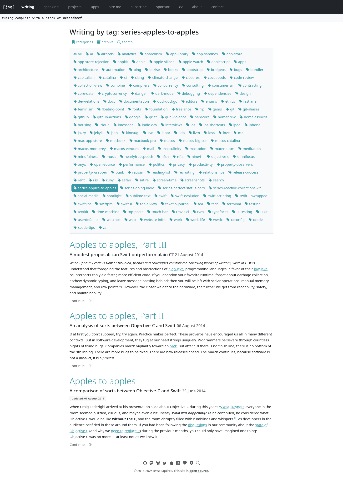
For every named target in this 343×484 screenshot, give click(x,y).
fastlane (248, 101)
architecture (85, 69)
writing (27, 6)
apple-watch (190, 61)
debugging (188, 93)
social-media (86, 195)
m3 (238, 132)
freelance (181, 109)
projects (74, 6)
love (224, 132)
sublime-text (138, 195)
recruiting (184, 172)
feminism (83, 109)
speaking (51, 6)
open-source (102, 164)
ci (123, 77)
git (230, 109)
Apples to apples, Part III (118, 244)
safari (124, 180)
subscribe (139, 6)
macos (167, 140)
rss (93, 180)
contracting (250, 85)
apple (139, 61)
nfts (177, 156)
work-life (195, 219)
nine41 (195, 156)
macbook (116, 140)
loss (209, 132)
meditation (249, 148)
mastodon (196, 148)
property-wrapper (90, 172)
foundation (156, 109)
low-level (261, 268)
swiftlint (82, 203)
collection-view (87, 85)
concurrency (165, 85)
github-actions (107, 117)
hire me (115, 6)
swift (160, 195)
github (81, 117)
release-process (243, 172)
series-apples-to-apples (94, 187)
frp (199, 109)
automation (113, 69)
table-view (146, 203)
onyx (79, 164)
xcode (255, 219)
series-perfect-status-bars (181, 187)
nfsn (163, 156)
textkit (80, 211)
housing (82, 124)
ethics (228, 101)
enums (209, 101)
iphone (252, 124)
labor (163, 132)
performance (132, 164)
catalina (107, 77)
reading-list (158, 172)
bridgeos (216, 69)
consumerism (220, 85)
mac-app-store (87, 140)
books (171, 69)
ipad (235, 124)
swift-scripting (217, 195)
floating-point (110, 109)
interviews (171, 124)
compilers (139, 85)
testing (253, 203)
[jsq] (9, 7)
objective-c (218, 156)
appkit (120, 61)
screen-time (164, 180)
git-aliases (248, 109)
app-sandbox (205, 53)
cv (181, 6)
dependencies (217, 93)
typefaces (218, 211)
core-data (83, 93)
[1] (235, 417)
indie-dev (147, 124)
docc (109, 101)
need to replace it (125, 430)
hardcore (199, 117)
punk (117, 172)
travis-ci (180, 211)
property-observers (235, 164)
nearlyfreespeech (136, 156)
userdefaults (85, 219)
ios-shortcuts (212, 124)
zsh (104, 227)
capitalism (84, 77)
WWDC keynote (232, 406)
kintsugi (130, 132)
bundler (254, 69)
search (125, 42)
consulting (193, 85)
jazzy (79, 132)
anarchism (151, 53)
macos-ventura (124, 148)
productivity (200, 164)
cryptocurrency (112, 93)
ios (190, 124)
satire (142, 180)
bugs (235, 69)
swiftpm (104, 203)
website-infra (153, 219)
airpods (105, 53)
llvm (194, 132)
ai (89, 53)
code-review (241, 77)
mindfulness (85, 156)
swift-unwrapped (251, 195)
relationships (211, 172)
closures (191, 77)
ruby (108, 180)
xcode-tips (84, 227)
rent (79, 180)
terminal (231, 203)
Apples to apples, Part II (117, 315)
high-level (176, 268)
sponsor (163, 6)
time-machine (105, 211)
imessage (123, 124)
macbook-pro (142, 140)
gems (215, 109)
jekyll (96, 132)
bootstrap (192, 69)
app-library (177, 53)
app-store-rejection (91, 61)
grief (151, 117)
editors (189, 101)
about (197, 6)
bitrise (152, 69)
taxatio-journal (175, 203)
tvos (198, 211)
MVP (173, 346)
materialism (222, 148)
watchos (111, 219)
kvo (148, 132)
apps (95, 6)
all (77, 53)
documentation (134, 101)
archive (105, 42)
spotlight (112, 195)
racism (135, 172)
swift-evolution (185, 195)
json (112, 132)
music (109, 156)
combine (115, 85)
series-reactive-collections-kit (235, 187)
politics (156, 164)
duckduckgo (165, 101)
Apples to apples (103, 381)
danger (139, 93)
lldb (179, 132)
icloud (102, 124)
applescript (218, 61)
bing (135, 69)
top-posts (133, 211)
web (130, 219)
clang (137, 77)
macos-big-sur (193, 140)
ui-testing (242, 211)
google (133, 117)
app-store (232, 53)
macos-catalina (225, 140)
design (243, 93)
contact (217, 6)
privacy (176, 164)
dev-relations (86, 101)
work (175, 219)
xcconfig (235, 219)
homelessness (253, 117)
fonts (134, 109)
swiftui (124, 203)
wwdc (215, 219)
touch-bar (157, 211)
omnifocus (244, 156)
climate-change (162, 77)
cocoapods (214, 77)
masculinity (169, 148)
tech (213, 203)
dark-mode (162, 93)
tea (198, 203)
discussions (197, 424)
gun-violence (173, 117)
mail (148, 148)
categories (82, 42)
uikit (262, 211)
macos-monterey (89, 148)
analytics (126, 53)
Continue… (81, 300)
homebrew (224, 117)
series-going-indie (137, 187)
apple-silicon (162, 61)
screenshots (192, 180)
